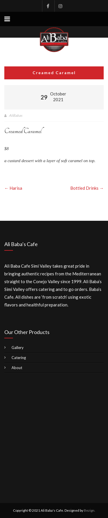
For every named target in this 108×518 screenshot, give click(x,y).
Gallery (18, 347)
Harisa (13, 188)
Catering (19, 357)
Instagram (60, 6)
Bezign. (89, 510)
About (17, 367)
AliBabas (15, 115)
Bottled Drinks (87, 188)
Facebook (48, 6)
